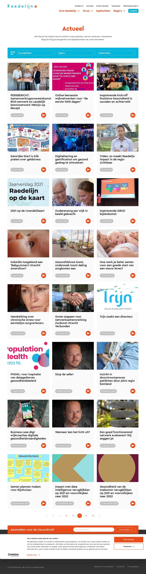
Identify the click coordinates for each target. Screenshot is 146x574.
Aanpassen (128, 561)
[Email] (93, 529)
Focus (86, 10)
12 (93, 515)
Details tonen (32, 570)
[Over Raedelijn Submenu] (78, 11)
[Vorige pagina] (46, 515)
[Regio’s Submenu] (124, 11)
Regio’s (117, 10)
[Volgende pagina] (99, 515)
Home (43, 546)
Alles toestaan (128, 555)
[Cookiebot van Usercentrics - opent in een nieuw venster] (13, 570)
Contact (133, 10)
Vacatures (116, 6)
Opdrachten (103, 10)
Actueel (89, 6)
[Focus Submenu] (92, 11)
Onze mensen (102, 6)
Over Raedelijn (67, 10)
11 (86, 515)
